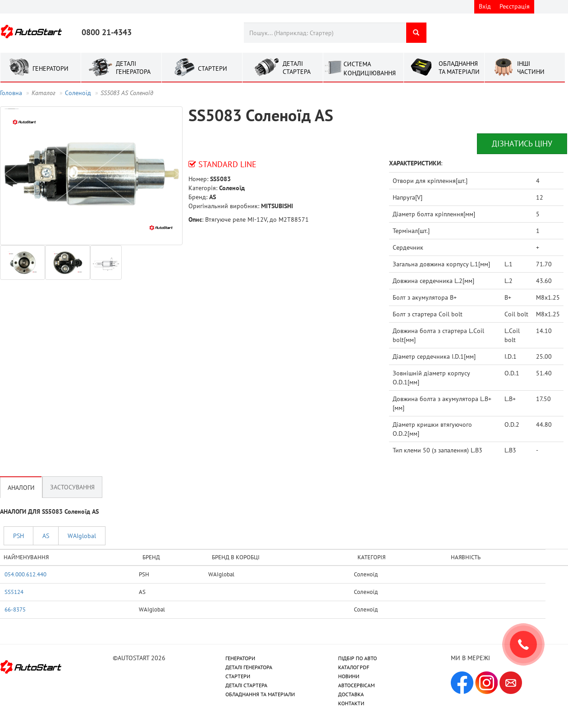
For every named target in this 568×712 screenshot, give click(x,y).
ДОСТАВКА (351, 694)
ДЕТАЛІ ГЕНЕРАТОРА (248, 667)
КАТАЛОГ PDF (353, 667)
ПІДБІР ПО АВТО (357, 658)
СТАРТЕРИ (237, 676)
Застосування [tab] (72, 487)
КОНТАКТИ (351, 703)
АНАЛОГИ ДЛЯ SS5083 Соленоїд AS (49, 511)
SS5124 (14, 591)
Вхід (485, 6)
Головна (11, 93)
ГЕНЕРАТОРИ (240, 658)
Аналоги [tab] (21, 487)
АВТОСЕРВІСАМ (356, 685)
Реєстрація (514, 6)
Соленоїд (78, 93)
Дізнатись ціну (522, 143)
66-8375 (15, 609)
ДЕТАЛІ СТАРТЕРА (246, 685)
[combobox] (325, 33)
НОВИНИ (348, 676)
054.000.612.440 (25, 574)
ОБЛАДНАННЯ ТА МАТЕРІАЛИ (260, 694)
